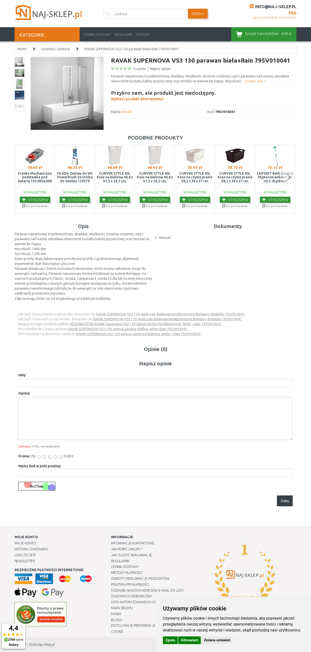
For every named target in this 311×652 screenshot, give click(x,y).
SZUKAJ (198, 14)
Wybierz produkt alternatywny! (163, 95)
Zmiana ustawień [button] (217, 640)
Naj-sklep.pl (46, 645)
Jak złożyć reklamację (131, 555)
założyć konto (284, 17)
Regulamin (123, 35)
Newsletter (25, 561)
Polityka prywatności (130, 584)
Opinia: (24, 393)
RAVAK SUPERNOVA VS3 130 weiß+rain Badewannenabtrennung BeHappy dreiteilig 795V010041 (170, 314)
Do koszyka (35, 199)
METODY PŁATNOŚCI (126, 573)
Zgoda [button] (170, 640)
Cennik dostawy (97, 35)
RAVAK (127, 112)
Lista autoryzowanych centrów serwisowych (151, 602)
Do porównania (34, 206)
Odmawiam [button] (189, 640)
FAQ (292, 12)
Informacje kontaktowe (133, 543)
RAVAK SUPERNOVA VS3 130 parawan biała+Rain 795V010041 (132, 49)
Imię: (22, 375)
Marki (116, 614)
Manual (164, 238)
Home (21, 49)
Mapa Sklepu (122, 608)
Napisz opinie (160, 69)
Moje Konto (25, 543)
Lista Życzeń (25, 555)
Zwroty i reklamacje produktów (140, 579)
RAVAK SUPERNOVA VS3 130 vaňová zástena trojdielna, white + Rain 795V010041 (138, 334)
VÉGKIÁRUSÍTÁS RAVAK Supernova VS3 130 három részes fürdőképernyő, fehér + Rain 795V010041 (145, 324)
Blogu (116, 620)
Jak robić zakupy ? (126, 549)
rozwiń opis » (255, 81)
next (288, 177)
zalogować (262, 17)
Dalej (285, 501)
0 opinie (139, 69)
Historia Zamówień (31, 549)
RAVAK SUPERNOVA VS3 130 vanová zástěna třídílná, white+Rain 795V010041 (127, 329)
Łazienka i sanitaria (55, 49)
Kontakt (143, 35)
